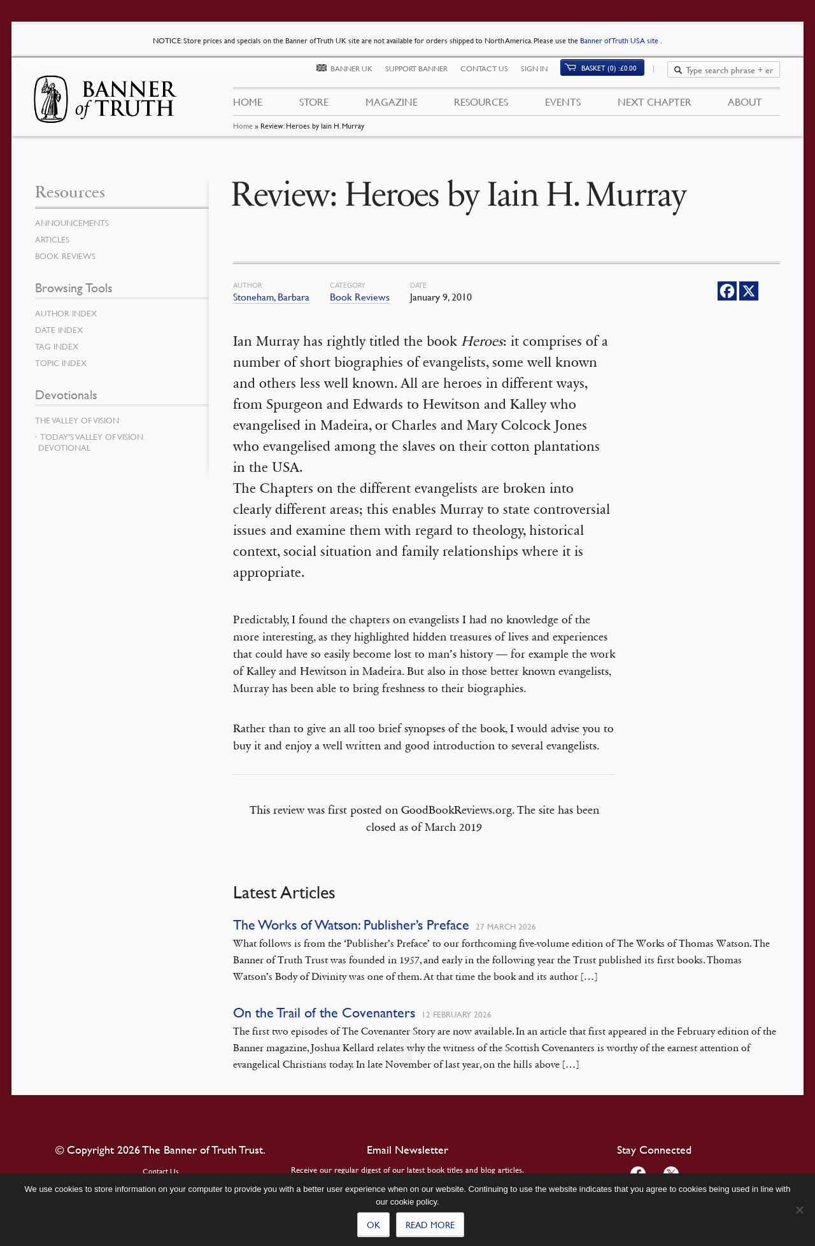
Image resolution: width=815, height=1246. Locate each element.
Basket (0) (617, 74)
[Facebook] (727, 291)
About (745, 107)
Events (563, 107)
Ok (373, 1224)
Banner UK (359, 75)
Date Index (60, 330)
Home (242, 136)
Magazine (391, 107)
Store (313, 107)
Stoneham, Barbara (271, 296)
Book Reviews (360, 296)
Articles (53, 239)
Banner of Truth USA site (620, 40)
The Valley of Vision (80, 420)
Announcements (74, 223)
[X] (748, 291)
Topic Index (63, 363)
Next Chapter (654, 107)
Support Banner (424, 75)
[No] (799, 1209)
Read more (430, 1224)
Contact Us (492, 75)
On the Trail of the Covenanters (324, 1013)
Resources (481, 107)
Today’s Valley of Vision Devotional (90, 442)
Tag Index (58, 346)
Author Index (68, 313)
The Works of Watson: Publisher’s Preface (351, 925)
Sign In (541, 75)
